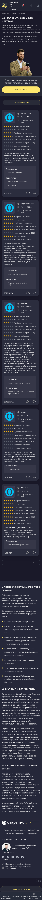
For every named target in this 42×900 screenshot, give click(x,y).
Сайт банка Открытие (21, 889)
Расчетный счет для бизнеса (10, 5)
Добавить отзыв (21, 102)
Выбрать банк (21, 89)
